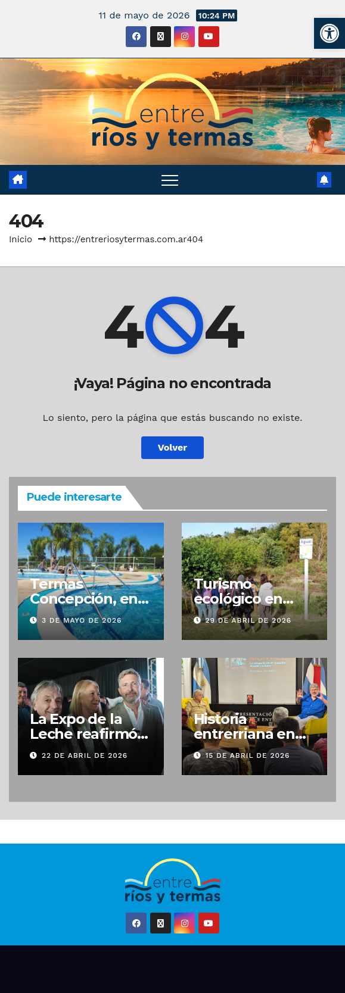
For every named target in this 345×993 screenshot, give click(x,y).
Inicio (20, 239)
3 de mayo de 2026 (82, 620)
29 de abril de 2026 (248, 620)
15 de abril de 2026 (247, 755)
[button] (329, 33)
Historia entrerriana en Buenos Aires (244, 733)
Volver (173, 447)
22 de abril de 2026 (85, 755)
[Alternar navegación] (170, 180)
